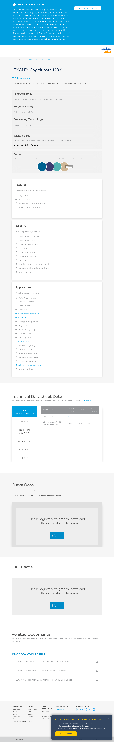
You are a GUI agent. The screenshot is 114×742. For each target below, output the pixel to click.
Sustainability (18, 719)
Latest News (32, 709)
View (70, 417)
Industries (46, 714)
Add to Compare (23, 77)
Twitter (85, 709)
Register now (65, 734)
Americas (18, 145)
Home (14, 60)
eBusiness (46, 718)
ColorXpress (53, 159)
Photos (30, 714)
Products (23, 60)
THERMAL (24, 458)
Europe (34, 145)
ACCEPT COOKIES (88, 8)
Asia (27, 145)
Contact (16, 712)
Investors (16, 716)
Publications (32, 712)
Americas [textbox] (88, 400)
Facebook (90, 709)
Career (15, 714)
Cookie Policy (18, 739)
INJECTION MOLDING (24, 431)
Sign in (57, 535)
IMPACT (24, 421)
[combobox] (92, 400)
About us (16, 709)
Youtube (81, 709)
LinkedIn (77, 709)
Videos (30, 716)
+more (69, 166)
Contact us (60, 709)
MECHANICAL (24, 441)
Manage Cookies (58, 39)
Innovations (46, 716)
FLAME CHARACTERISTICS (24, 412)
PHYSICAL (24, 449)
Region (79, 400)
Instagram (94, 709)
